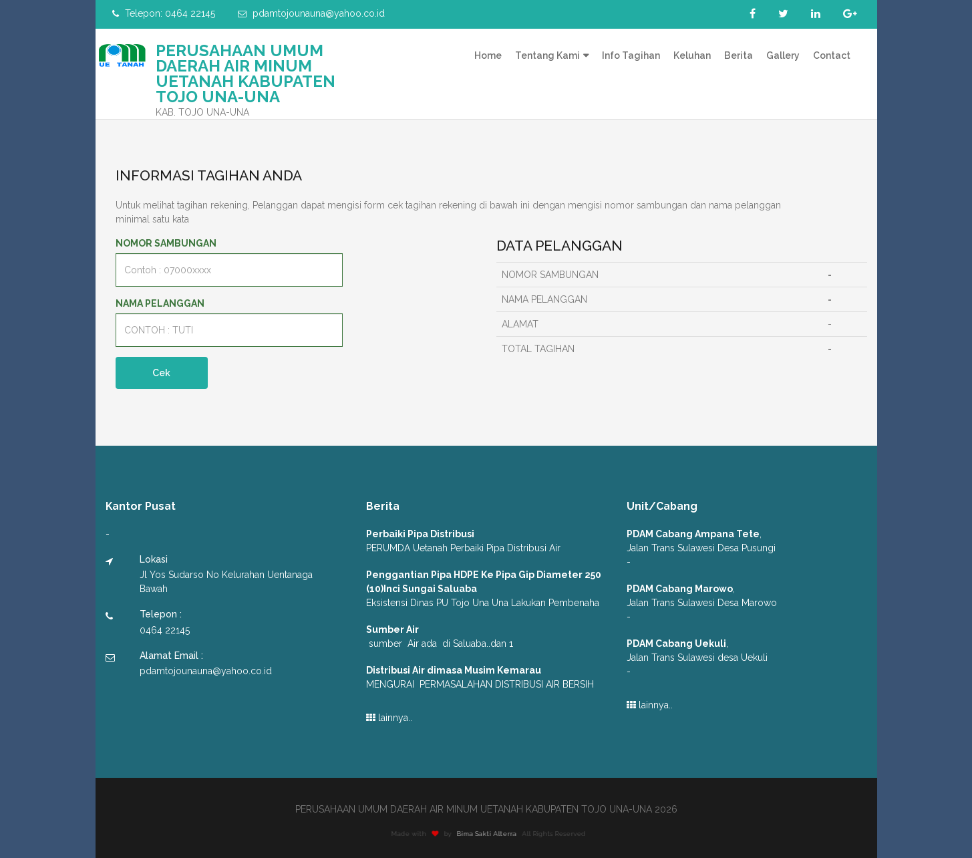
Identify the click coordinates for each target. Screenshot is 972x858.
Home (488, 55)
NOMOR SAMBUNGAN (166, 243)
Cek (162, 373)
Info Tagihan (631, 55)
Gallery (783, 55)
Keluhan (692, 55)
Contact (831, 55)
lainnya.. (389, 717)
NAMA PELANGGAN (160, 303)
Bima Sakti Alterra (491, 833)
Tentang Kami (547, 55)
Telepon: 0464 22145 (163, 13)
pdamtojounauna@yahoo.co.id (311, 13)
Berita (738, 55)
